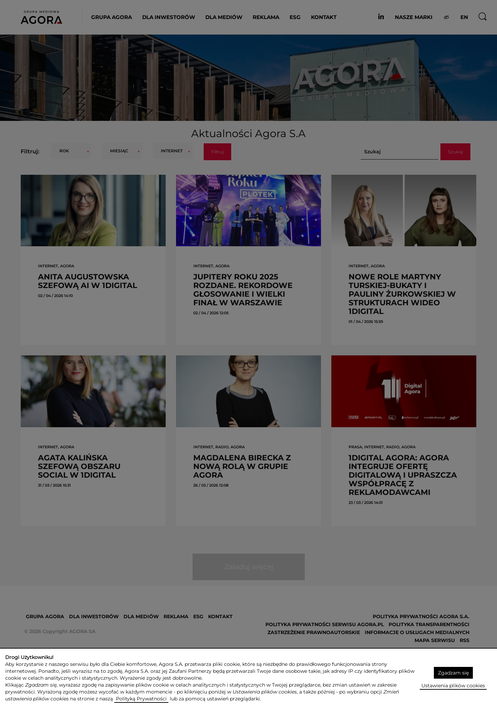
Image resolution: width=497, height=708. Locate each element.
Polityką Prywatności (141, 699)
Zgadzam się (453, 673)
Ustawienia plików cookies (453, 685)
